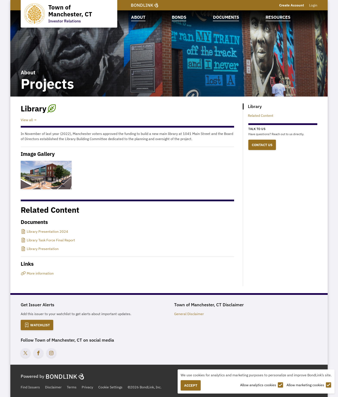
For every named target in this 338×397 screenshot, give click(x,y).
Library (255, 106)
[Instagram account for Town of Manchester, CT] (51, 353)
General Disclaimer (189, 314)
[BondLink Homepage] (144, 5)
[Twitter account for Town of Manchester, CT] (25, 353)
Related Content (260, 115)
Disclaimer (53, 387)
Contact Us (262, 145)
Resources (278, 17)
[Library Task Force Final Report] (48, 240)
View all (27, 120)
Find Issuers (30, 387)
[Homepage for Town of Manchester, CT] (69, 13)
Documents (226, 17)
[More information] (127, 273)
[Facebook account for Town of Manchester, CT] (38, 353)
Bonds (179, 17)
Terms (72, 387)
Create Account (291, 5)
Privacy (87, 387)
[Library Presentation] (40, 248)
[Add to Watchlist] (37, 325)
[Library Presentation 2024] (45, 231)
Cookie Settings (110, 387)
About (138, 17)
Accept (190, 385)
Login (313, 5)
